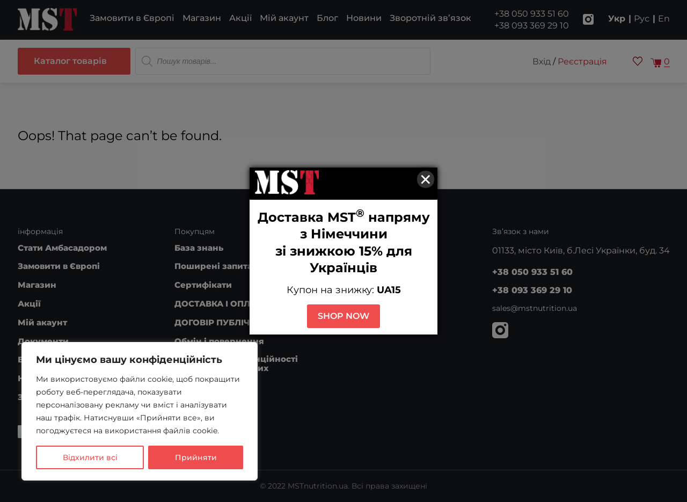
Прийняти (196, 457)
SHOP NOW (343, 316)
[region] (139, 411)
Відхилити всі (90, 457)
